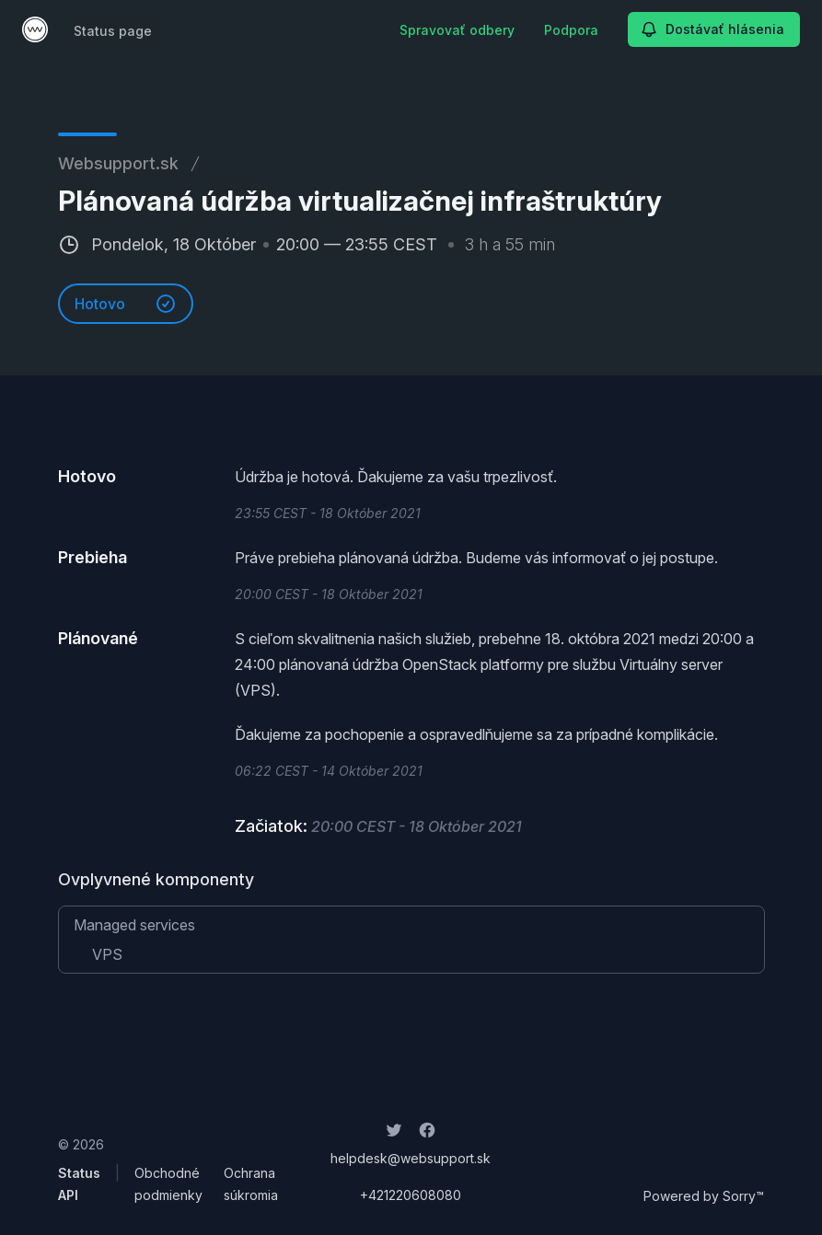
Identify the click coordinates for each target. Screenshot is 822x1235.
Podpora (571, 30)
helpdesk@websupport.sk (410, 1158)
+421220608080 (410, 1195)
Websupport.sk (118, 163)
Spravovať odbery (457, 30)
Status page (113, 31)
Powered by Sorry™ (703, 1196)
